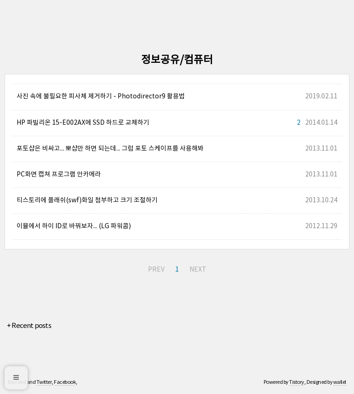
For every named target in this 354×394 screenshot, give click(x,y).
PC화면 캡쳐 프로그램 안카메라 (59, 174)
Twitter (44, 382)
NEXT (197, 269)
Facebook (65, 382)
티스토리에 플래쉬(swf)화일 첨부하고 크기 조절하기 (87, 200)
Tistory (296, 382)
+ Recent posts (29, 326)
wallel (339, 382)
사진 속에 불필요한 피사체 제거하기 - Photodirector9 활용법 (101, 96)
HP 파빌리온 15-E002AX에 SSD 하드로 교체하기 (83, 123)
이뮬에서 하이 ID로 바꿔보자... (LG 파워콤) (74, 226)
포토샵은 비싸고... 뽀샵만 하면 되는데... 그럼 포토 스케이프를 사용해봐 (110, 148)
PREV (156, 269)
